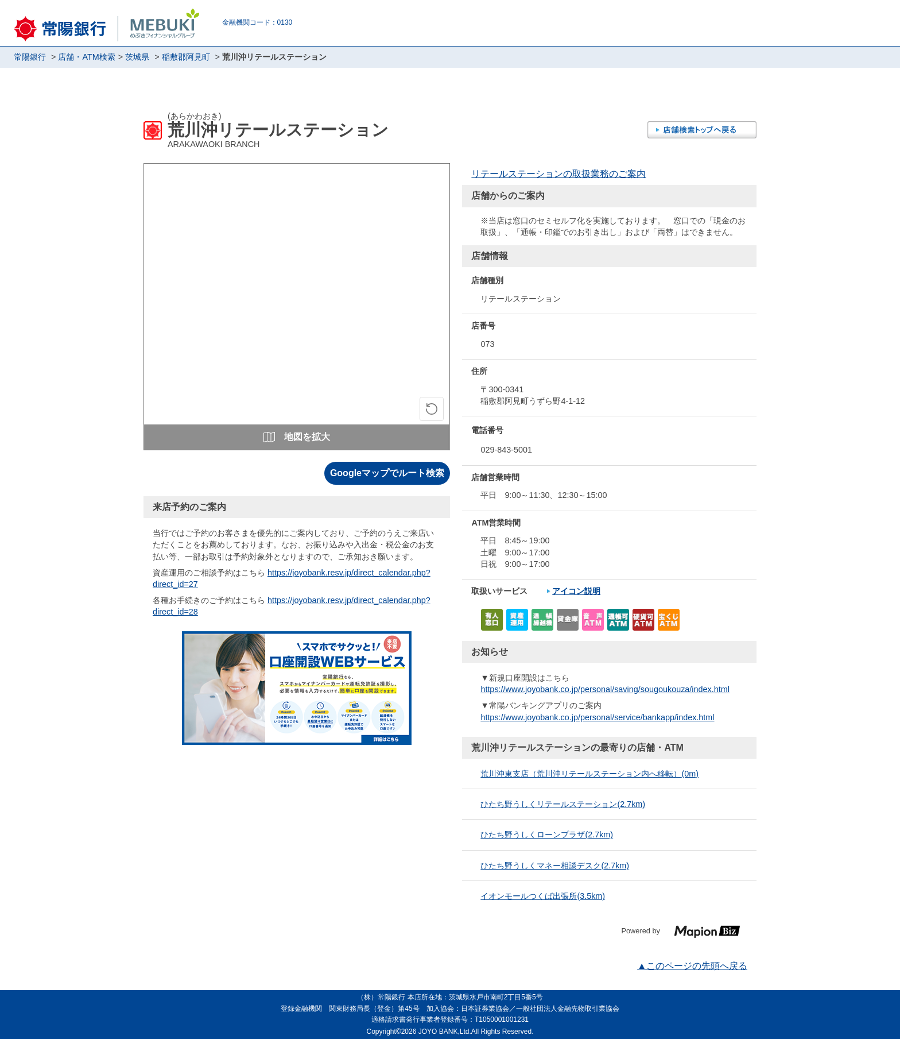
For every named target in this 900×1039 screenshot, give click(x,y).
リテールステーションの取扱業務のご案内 (558, 174)
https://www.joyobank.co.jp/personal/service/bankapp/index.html (597, 717)
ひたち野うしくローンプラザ (546, 834)
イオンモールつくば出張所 (542, 896)
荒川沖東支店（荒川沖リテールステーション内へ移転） (589, 773)
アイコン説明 (576, 591)
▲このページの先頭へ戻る (692, 966)
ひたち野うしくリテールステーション (562, 804)
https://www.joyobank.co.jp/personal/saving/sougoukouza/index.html (605, 689)
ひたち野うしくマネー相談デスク (554, 865)
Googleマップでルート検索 (387, 473)
